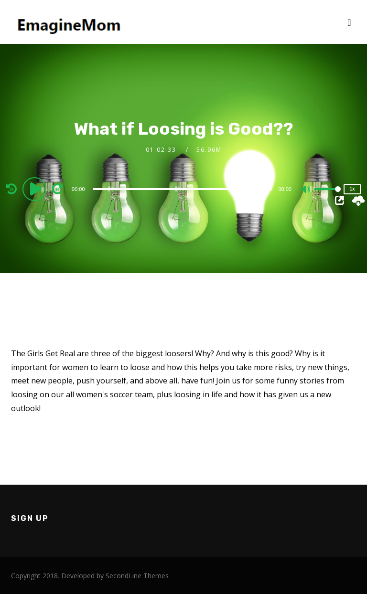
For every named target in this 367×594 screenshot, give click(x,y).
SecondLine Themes (137, 575)
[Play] (35, 188)
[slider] (182, 189)
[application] (183, 188)
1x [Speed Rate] (352, 188)
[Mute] (306, 190)
